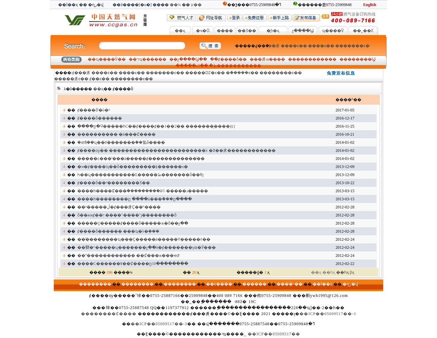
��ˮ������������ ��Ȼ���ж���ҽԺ (128, 255)
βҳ (352, 272)
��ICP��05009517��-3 (328, 313)
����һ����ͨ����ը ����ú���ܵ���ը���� (134, 199)
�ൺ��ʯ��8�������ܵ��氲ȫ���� (121, 142)
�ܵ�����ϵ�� (242, 72)
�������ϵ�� (356, 45)
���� (225, 30)
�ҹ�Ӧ (202, 30)
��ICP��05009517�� (274, 334)
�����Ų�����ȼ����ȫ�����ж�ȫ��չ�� (132, 223)
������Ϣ (361, 59)
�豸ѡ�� (267, 59)
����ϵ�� (295, 45)
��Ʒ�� (247, 30)
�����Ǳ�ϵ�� (205, 72)
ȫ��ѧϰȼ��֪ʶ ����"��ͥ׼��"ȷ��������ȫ (126, 215)
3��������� (225, 65)
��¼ (175, 4)
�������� (312, 59)
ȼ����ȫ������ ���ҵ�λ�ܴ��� (118, 231)
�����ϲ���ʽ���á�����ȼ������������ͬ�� (141, 158)
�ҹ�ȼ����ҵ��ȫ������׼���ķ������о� (132, 166)
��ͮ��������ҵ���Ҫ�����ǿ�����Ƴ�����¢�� (143, 239)
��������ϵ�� (281, 72)
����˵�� (290, 284)
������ (254, 284)
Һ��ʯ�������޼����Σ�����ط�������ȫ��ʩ (140, 174)
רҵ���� (147, 59)
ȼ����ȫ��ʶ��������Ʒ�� (113, 182)
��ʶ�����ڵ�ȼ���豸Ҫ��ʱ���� (119, 207)
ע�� (196, 4)
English (369, 4)
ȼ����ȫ (228, 59)
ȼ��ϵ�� (99, 78)
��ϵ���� (219, 284)
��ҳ (180, 30)
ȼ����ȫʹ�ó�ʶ (93, 110)
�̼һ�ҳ (273, 30)
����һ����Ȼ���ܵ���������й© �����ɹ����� (142, 191)
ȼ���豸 (272, 45)
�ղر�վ (96, 4)
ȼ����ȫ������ (99, 118)
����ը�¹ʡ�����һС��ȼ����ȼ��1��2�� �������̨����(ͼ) (156, 126)
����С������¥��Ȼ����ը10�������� (132, 263)
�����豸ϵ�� (71, 78)
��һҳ (342, 272)
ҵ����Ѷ (333, 30)
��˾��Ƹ (363, 30)
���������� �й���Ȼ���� (116, 134)
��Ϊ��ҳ (68, 4)
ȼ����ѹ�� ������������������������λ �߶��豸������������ (176, 150)
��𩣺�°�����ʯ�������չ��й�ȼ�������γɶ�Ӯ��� (146, 247)
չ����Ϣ (303, 30)
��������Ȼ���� (108, 313)
